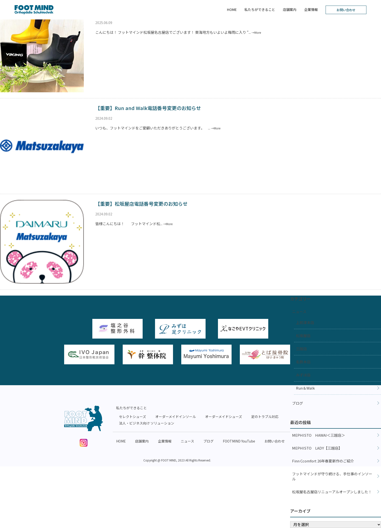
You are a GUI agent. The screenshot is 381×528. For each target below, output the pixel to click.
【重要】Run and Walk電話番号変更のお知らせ (148, 107)
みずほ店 (303, 374)
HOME (232, 9)
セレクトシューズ (132, 416)
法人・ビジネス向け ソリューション (146, 423)
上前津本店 (305, 322)
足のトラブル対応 (264, 416)
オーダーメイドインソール (175, 416)
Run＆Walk (305, 388)
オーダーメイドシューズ (223, 416)
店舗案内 (289, 9)
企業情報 (311, 9)
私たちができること (259, 9)
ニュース (299, 311)
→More (256, 32)
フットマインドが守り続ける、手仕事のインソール (332, 476)
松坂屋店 (303, 335)
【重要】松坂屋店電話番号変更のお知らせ (141, 203)
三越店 (301, 348)
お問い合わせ (346, 10)
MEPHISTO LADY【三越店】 (317, 448)
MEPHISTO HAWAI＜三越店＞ (318, 435)
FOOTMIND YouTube (239, 441)
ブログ (297, 403)
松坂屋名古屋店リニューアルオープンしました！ (332, 491)
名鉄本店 (303, 361)
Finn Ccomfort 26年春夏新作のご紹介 (323, 460)
